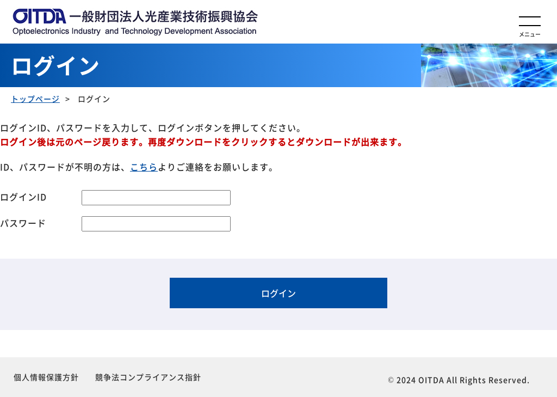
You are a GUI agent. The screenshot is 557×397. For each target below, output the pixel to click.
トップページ (35, 98)
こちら (144, 166)
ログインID (23, 196)
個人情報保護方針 (46, 376)
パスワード (23, 222)
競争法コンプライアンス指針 (148, 376)
